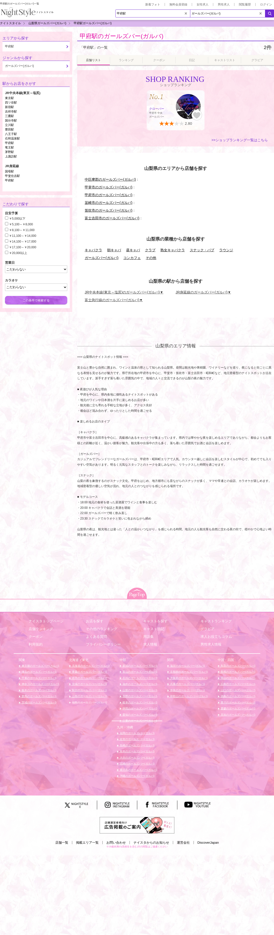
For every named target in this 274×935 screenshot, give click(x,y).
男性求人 (224, 4)
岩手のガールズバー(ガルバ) (89, 677)
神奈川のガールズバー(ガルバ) (40, 683)
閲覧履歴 (245, 4)
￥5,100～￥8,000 (21, 224)
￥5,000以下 (17, 218)
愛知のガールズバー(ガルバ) (139, 714)
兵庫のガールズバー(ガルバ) (187, 683)
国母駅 (9, 171)
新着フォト (152, 4)
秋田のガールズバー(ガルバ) (89, 690)
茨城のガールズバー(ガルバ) (38, 702)
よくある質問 (96, 637)
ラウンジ (226, 250)
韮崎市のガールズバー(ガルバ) (108, 203)
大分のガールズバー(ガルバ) (136, 757)
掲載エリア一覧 (87, 842)
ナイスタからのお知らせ (151, 842)
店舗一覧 (61, 842)
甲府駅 (9, 143)
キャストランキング (216, 621)
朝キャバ (114, 250)
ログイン (266, 4)
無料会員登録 (178, 4)
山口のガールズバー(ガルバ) (237, 690)
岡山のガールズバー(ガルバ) (237, 677)
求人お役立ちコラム (216, 637)
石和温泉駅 (12, 138)
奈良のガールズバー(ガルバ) (187, 690)
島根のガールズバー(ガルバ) (237, 671)
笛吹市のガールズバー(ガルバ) (108, 210)
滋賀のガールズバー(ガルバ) (187, 665)
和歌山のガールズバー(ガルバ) (188, 696)
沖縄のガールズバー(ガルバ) (136, 775)
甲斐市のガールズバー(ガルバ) (108, 187)
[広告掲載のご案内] (137, 825)
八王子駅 (11, 134)
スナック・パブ (202, 250)
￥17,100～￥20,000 (22, 247)
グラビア (207, 629)
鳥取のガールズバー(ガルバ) (237, 665)
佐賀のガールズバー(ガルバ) (136, 739)
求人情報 (150, 644)
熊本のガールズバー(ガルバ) (136, 751)
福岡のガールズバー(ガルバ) (136, 733)
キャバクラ (93, 250)
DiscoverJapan (208, 842)
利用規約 (36, 644)
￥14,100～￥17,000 (22, 241)
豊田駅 (9, 129)
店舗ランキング (41, 629)
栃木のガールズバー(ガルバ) (38, 690)
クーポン (36, 637)
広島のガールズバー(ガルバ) (237, 683)
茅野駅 (9, 152)
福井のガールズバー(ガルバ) (139, 683)
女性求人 (202, 4)
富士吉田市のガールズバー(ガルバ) (112, 218)
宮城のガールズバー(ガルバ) (89, 683)
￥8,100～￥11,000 (22, 230)
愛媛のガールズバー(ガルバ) (237, 708)
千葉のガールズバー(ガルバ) (38, 677)
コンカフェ (132, 258)
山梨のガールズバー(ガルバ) (139, 690)
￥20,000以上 (18, 253)
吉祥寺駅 (11, 111)
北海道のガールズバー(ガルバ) (90, 665)
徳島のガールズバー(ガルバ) (237, 696)
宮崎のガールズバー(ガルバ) (136, 763)
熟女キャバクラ (172, 250)
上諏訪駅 (11, 156)
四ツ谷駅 (11, 102)
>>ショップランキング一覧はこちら (239, 140)
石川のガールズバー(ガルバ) (139, 677)
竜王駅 (9, 147)
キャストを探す (155, 621)
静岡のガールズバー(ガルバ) (139, 708)
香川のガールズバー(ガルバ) (237, 702)
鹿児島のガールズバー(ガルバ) (138, 769)
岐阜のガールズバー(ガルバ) (139, 702)
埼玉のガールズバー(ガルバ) (38, 671)
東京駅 (9, 98)
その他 (151, 258)
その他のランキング (101, 629)
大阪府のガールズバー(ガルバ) (188, 677)
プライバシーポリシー (103, 644)
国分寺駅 (11, 120)
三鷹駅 (9, 116)
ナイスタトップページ (46, 621)
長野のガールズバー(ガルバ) (139, 696)
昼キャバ (133, 250)
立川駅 (9, 125)
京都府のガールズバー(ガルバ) (188, 671)
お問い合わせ (116, 842)
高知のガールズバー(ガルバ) (237, 714)
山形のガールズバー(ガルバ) (89, 696)
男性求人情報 (211, 644)
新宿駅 (9, 107)
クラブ (150, 250)
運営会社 (183, 842)
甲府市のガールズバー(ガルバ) (108, 195)
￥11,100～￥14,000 (22, 236)
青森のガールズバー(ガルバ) (89, 671)
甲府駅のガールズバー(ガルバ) (121, 36)
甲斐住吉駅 (12, 176)
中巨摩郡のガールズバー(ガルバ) (110, 179)
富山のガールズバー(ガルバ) (139, 671)
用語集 (148, 637)
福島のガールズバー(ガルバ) (89, 702)
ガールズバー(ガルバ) (101, 258)
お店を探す (94, 621)
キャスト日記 (153, 629)
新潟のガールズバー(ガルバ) (139, 665)
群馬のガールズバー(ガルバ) (38, 696)
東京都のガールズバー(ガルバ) (40, 665)
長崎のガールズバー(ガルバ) (136, 745)
